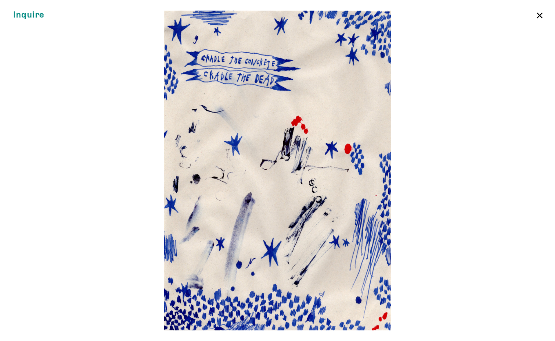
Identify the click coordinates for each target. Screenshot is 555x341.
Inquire (28, 15)
